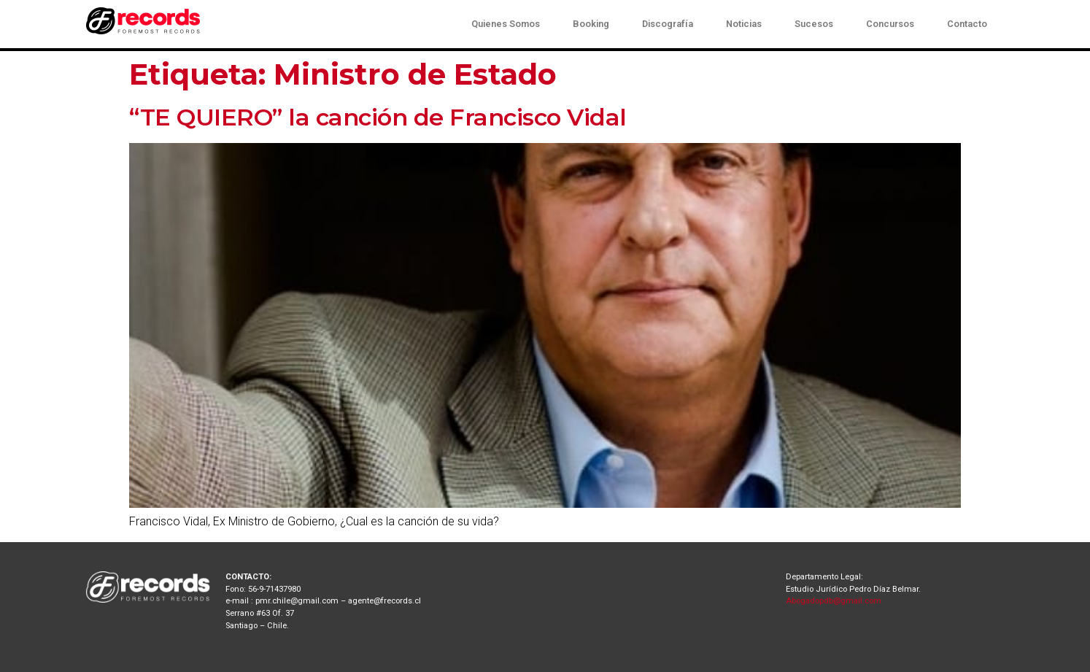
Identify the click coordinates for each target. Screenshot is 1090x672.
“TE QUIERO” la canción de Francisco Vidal (378, 117)
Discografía (667, 23)
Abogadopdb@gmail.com (833, 601)
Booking (591, 23)
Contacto (967, 23)
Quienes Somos (505, 23)
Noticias (744, 23)
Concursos (890, 23)
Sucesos (814, 23)
